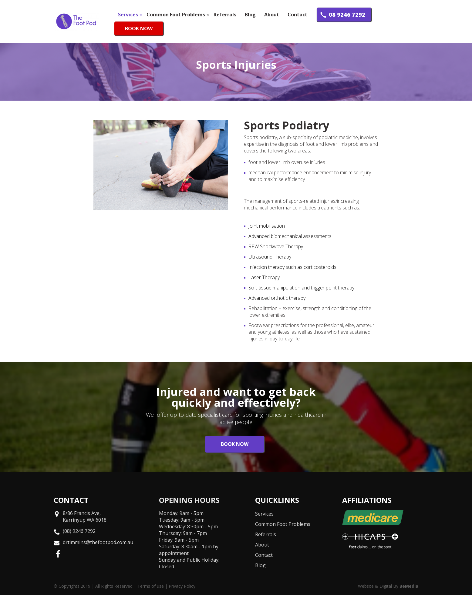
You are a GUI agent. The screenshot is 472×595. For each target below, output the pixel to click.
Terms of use (150, 586)
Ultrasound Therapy (269, 256)
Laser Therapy (264, 277)
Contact (297, 14)
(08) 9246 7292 (79, 531)
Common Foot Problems (176, 14)
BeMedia (409, 586)
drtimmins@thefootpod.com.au (98, 542)
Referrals (225, 14)
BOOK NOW (139, 28)
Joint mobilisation (266, 225)
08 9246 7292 (347, 14)
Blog (250, 14)
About (271, 14)
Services (128, 14)
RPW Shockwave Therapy (275, 246)
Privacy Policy (182, 586)
